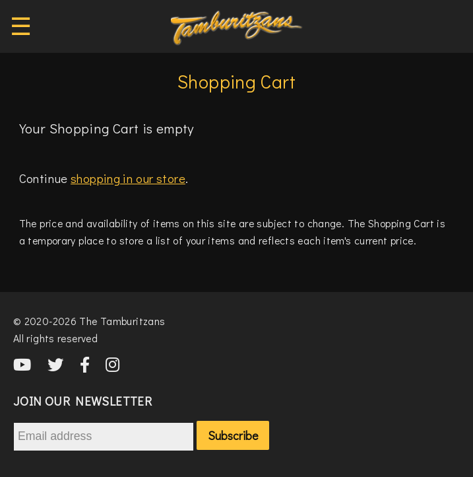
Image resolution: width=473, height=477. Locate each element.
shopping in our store (128, 178)
